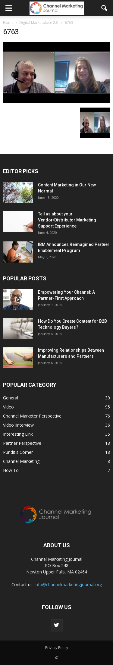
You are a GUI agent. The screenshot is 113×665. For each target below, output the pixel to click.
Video (8, 407)
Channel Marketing (21, 461)
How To (11, 470)
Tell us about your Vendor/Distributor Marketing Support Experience (67, 219)
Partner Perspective (22, 443)
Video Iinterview (18, 425)
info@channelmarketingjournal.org (68, 584)
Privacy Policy (56, 647)
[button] (104, 8)
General (10, 398)
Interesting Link (18, 434)
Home (8, 22)
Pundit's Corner (18, 452)
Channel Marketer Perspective (32, 416)
